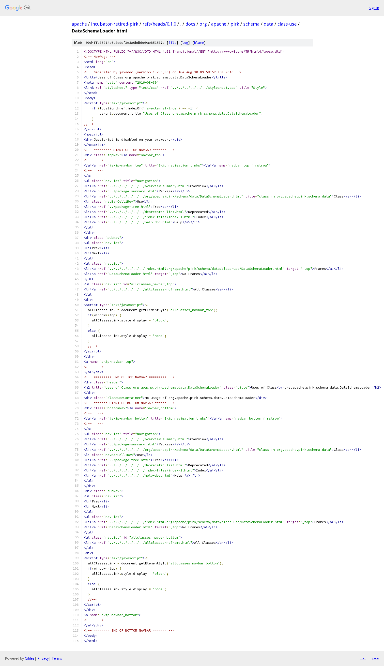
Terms (57, 658)
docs (190, 24)
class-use (287, 24)
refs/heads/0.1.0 (159, 24)
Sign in (374, 7)
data (268, 24)
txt (363, 658)
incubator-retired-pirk (114, 24)
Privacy (43, 658)
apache (79, 24)
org (203, 24)
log (185, 43)
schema (251, 24)
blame (199, 43)
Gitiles (29, 658)
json (375, 658)
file (172, 43)
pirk (234, 24)
